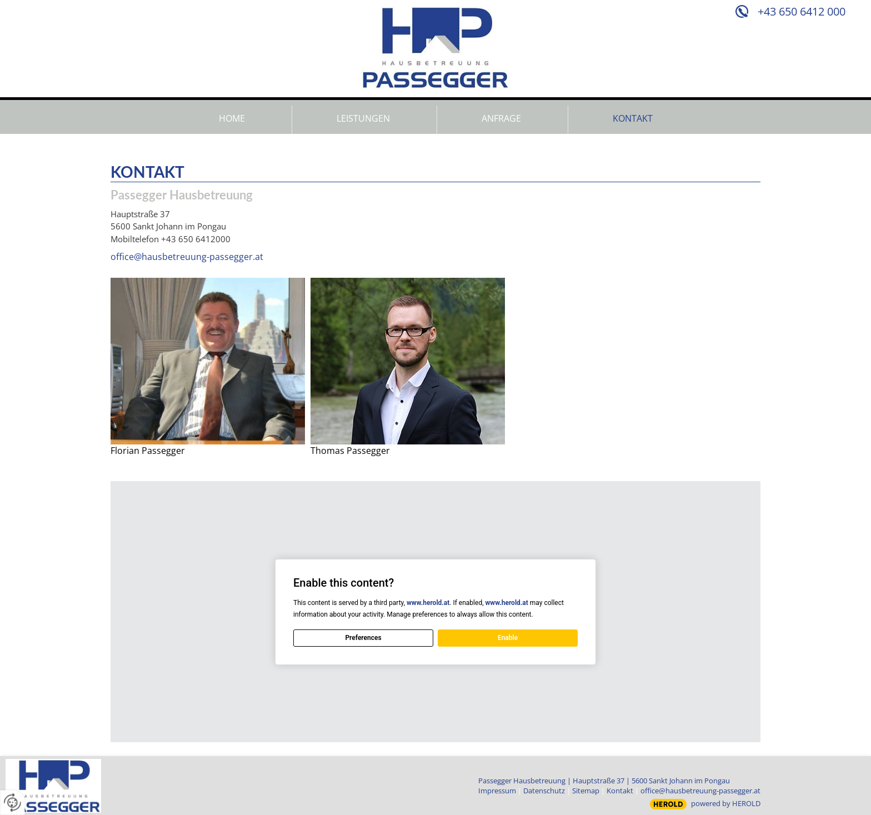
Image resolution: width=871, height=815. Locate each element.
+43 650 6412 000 (801, 11)
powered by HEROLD (725, 803)
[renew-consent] (12, 802)
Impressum (497, 791)
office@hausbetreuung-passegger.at (187, 257)
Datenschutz (544, 791)
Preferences (363, 638)
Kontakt (620, 791)
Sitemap (585, 791)
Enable (508, 638)
